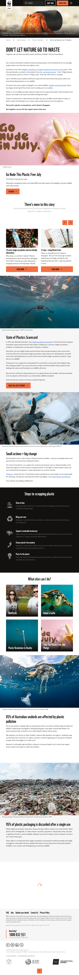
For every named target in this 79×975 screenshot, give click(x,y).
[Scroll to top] (39, 971)
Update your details (22, 912)
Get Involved (21, 40)
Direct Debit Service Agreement (26, 956)
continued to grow (49, 72)
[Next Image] (70, 222)
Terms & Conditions (11, 956)
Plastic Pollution (38, 40)
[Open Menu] (71, 3)
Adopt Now (50, 3)
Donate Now (62, 3)
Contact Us (34, 912)
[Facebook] (8, 945)
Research (9, 474)
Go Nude (13, 191)
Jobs (12, 912)
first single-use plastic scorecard (40, 342)
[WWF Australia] (9, 5)
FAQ (7, 912)
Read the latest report (18, 385)
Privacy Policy (45, 912)
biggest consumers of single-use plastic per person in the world (44, 69)
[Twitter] (21, 945)
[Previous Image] (64, 222)
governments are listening (61, 477)
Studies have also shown (57, 85)
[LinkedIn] (17, 945)
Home (8, 40)
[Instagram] (12, 945)
